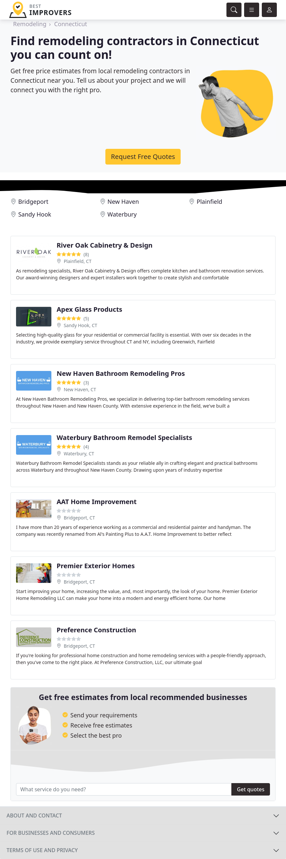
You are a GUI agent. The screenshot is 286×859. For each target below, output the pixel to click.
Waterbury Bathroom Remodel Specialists (124, 437)
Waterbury (121, 214)
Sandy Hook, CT (80, 325)
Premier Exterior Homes (96, 565)
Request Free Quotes (143, 156)
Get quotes (250, 789)
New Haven (123, 201)
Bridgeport (33, 201)
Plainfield (209, 201)
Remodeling (29, 24)
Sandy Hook (34, 214)
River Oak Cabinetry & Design (104, 245)
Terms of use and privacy (42, 850)
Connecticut (70, 24)
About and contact (34, 815)
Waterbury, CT (79, 453)
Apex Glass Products (89, 309)
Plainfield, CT (78, 261)
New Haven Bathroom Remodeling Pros (121, 373)
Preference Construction (96, 629)
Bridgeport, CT (79, 518)
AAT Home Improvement (97, 501)
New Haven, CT (80, 389)
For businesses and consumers (51, 832)
